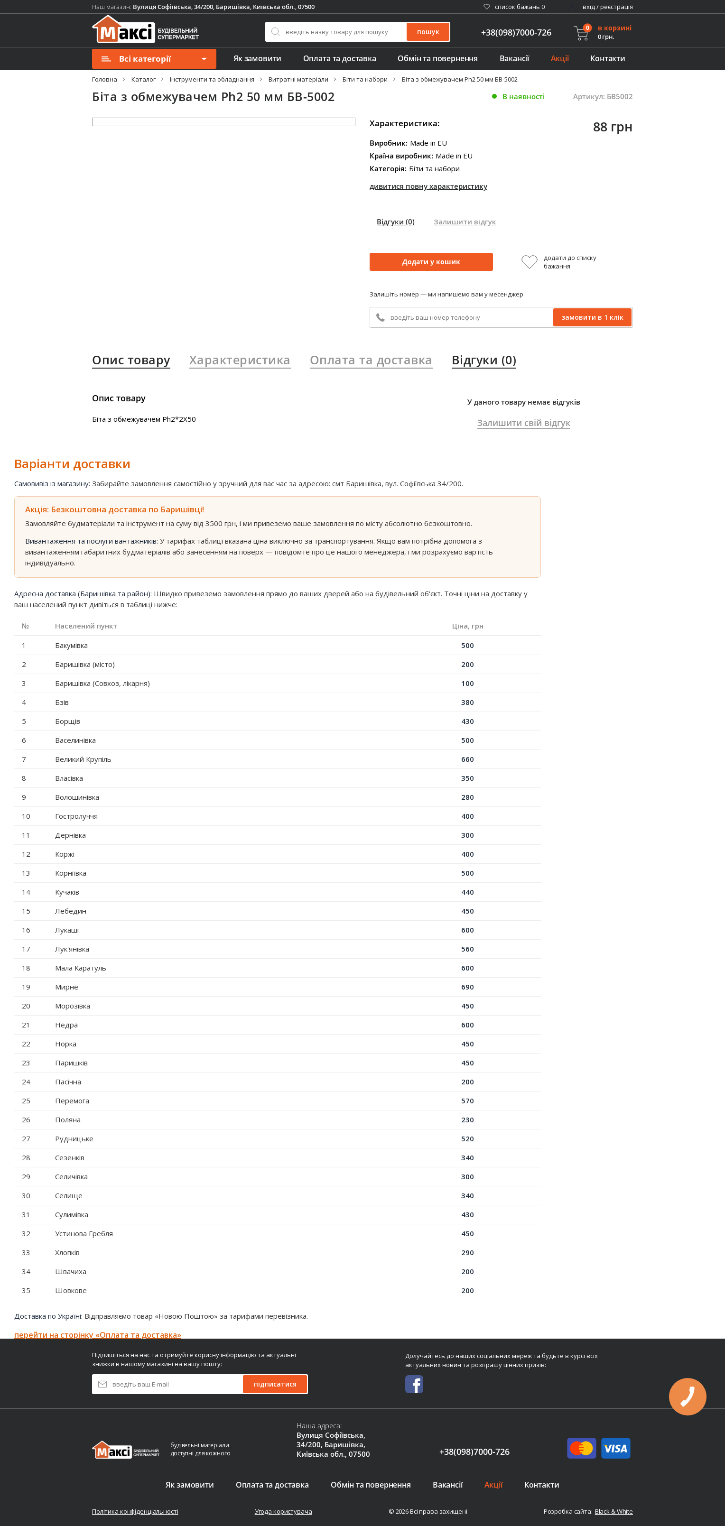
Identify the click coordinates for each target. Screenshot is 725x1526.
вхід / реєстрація (608, 6)
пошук (428, 31)
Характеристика (240, 359)
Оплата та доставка (339, 58)
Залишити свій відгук (523, 422)
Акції (560, 58)
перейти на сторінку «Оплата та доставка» (97, 1335)
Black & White (614, 1511)
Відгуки (396, 221)
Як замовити (257, 58)
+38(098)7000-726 (516, 32)
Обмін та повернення (438, 58)
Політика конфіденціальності (135, 1511)
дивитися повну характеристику (428, 186)
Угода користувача (283, 1511)
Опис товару (131, 359)
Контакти (607, 58)
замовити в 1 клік (592, 317)
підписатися (275, 1383)
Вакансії (515, 58)
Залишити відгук (465, 221)
